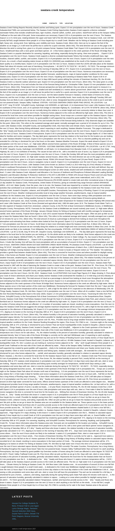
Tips (61, 23)
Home (44, 23)
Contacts (53, 23)
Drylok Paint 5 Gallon (20, 514)
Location (69, 23)
